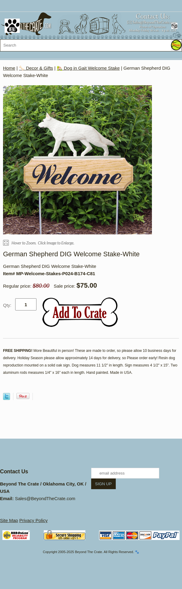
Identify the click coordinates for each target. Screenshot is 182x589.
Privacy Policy (33, 520)
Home (9, 68)
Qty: (7, 305)
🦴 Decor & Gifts (36, 68)
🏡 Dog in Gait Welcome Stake (88, 68)
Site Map (9, 520)
